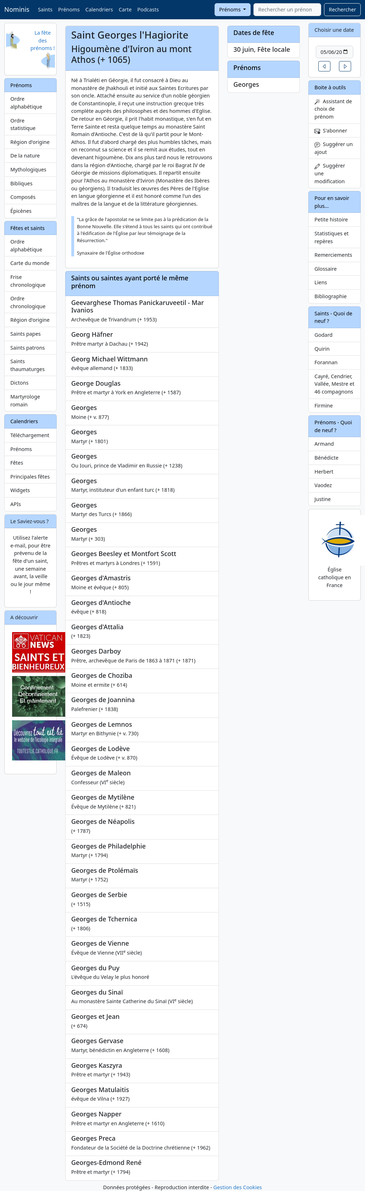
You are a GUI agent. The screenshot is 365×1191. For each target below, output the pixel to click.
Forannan (326, 362)
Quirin (321, 348)
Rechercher (342, 9)
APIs (15, 504)
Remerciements (333, 254)
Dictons (19, 382)
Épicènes (21, 210)
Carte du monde (30, 263)
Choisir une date (334, 29)
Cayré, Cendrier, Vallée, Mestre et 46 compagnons (334, 384)
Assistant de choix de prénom (333, 109)
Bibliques (21, 183)
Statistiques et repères (331, 237)
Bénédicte (326, 457)
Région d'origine (30, 142)
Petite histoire (331, 219)
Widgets (20, 490)
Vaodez (323, 485)
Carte (125, 9)
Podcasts (148, 9)
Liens (320, 282)
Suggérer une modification (329, 173)
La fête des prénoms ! (42, 40)
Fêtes (16, 462)
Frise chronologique (28, 281)
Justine (322, 499)
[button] (324, 66)
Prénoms (68, 9)
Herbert (323, 471)
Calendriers (99, 9)
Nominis (16, 9)
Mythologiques (28, 169)
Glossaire (325, 268)
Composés (23, 197)
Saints (45, 9)
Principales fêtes (30, 476)
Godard (323, 334)
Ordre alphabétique (26, 102)
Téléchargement (29, 435)
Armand (324, 443)
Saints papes (25, 333)
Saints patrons (27, 347)
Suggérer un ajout (333, 148)
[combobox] (287, 9)
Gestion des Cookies (237, 1187)
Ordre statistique (23, 124)
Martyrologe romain (25, 400)
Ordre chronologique (28, 302)
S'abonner (330, 130)
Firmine (323, 405)
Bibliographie (330, 296)
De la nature (25, 155)
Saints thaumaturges (27, 365)
